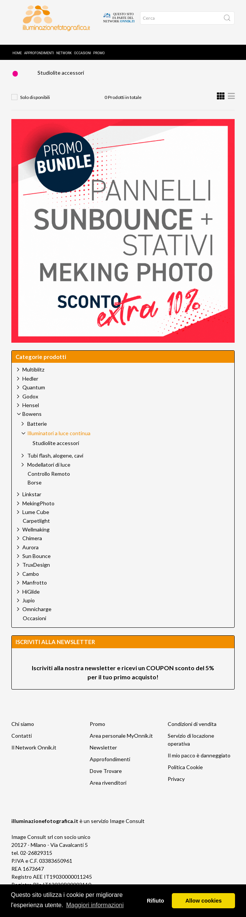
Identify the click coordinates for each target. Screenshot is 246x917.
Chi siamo (22, 729)
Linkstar (31, 500)
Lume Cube (35, 517)
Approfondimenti (39, 44)
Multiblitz (33, 375)
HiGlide (31, 597)
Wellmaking (36, 535)
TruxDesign (36, 570)
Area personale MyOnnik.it (121, 741)
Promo (98, 44)
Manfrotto (34, 588)
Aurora (30, 553)
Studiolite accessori (60, 78)
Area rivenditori (108, 788)
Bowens (89, 63)
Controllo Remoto (49, 480)
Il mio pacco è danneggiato (199, 761)
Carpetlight (36, 527)
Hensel (30, 411)
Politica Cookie (185, 773)
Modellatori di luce (48, 470)
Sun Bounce (36, 561)
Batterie (37, 429)
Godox (30, 402)
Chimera (32, 544)
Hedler (30, 384)
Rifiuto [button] (155, 901)
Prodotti (52, 63)
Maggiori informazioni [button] (95, 905)
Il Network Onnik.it (33, 753)
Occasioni (82, 44)
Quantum (33, 393)
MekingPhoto (38, 509)
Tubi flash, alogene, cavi (55, 461)
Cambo (30, 579)
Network (64, 44)
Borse (35, 488)
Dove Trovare (106, 776)
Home (17, 44)
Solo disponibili (35, 103)
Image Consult (127, 826)
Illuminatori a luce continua (147, 63)
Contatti (21, 741)
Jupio (28, 606)
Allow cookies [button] (203, 901)
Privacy (176, 784)
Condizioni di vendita (192, 729)
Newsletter (103, 753)
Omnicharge (36, 614)
